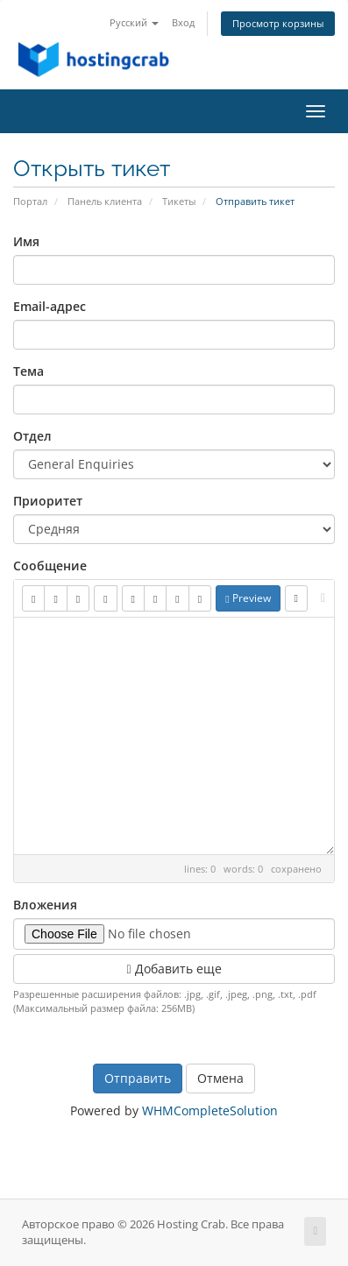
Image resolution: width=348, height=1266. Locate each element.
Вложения (45, 904)
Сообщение (50, 565)
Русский (134, 22)
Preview (247, 598)
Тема (28, 371)
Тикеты (178, 201)
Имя (26, 241)
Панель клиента (104, 201)
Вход (183, 22)
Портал (30, 201)
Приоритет (47, 500)
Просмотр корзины (277, 23)
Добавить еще (173, 968)
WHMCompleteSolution (210, 1110)
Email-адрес (49, 306)
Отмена (220, 1078)
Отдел (32, 436)
